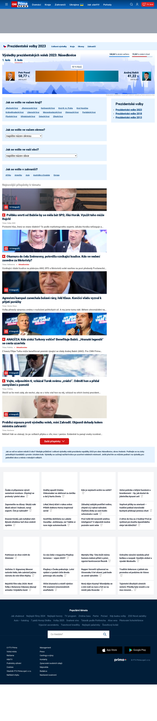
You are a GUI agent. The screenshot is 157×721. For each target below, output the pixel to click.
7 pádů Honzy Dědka (41, 657)
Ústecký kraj (44, 116)
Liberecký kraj (33, 112)
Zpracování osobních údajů (51, 700)
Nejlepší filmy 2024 (35, 652)
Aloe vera (112, 657)
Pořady (107, 5)
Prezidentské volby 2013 (129, 117)
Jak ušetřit (93, 5)
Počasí (104, 652)
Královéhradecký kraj (15, 112)
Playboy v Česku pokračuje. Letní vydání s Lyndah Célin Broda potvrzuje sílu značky (58, 609)
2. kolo (18, 60)
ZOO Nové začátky (137, 652)
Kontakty (43, 696)
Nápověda (44, 704)
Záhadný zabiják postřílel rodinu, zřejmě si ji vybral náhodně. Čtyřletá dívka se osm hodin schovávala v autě (96, 546)
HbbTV (9, 696)
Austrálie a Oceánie (41, 175)
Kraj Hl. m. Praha (65, 108)
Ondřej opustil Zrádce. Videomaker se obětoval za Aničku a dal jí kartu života (59, 529)
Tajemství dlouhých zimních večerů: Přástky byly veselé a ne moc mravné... (134, 623)
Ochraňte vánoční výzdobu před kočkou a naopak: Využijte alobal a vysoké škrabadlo (135, 594)
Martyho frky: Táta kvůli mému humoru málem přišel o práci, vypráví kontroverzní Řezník (96, 594)
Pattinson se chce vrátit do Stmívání (17, 593)
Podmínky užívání (14, 700)
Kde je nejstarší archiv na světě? (96, 527)
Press (42, 688)
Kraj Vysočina (82, 108)
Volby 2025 (58, 657)
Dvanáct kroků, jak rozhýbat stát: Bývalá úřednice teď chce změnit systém (20, 558)
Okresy (81, 46)
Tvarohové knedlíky (70, 661)
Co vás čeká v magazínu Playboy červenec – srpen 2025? (58, 593)
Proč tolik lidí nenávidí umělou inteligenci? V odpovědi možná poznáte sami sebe (95, 558)
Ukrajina (74, 5)
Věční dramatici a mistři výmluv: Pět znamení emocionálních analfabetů (58, 623)
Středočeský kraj (28, 116)
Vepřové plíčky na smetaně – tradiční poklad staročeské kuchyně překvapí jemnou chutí (135, 544)
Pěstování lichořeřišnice (131, 657)
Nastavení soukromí (48, 712)
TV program (70, 652)
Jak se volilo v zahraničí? (22, 169)
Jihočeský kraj (12, 108)
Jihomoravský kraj (29, 108)
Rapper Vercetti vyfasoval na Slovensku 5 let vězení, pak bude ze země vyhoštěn (96, 609)
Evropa (56, 175)
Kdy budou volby (118, 652)
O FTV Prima (12, 684)
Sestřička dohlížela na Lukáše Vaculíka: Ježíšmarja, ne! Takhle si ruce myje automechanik (59, 558)
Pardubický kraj (89, 112)
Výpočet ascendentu (49, 661)
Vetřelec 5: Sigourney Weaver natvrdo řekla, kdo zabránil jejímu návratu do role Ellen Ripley (20, 609)
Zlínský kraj (58, 116)
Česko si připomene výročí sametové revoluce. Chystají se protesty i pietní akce (19, 529)
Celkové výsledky (59, 46)
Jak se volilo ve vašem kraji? (24, 102)
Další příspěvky (56, 477)
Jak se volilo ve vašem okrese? (25, 129)
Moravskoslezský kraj (52, 112)
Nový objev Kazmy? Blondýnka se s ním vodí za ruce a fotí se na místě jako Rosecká (97, 623)
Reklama (10, 692)
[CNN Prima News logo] (19, 4)
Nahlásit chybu (13, 712)
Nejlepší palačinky (91, 661)
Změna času (84, 652)
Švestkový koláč (110, 661)
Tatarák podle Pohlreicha (93, 657)
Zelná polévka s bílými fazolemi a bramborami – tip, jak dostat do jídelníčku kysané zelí (135, 529)
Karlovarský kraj (48, 108)
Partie (96, 652)
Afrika (8, 175)
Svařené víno (72, 657)
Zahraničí (60, 5)
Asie (28, 175)
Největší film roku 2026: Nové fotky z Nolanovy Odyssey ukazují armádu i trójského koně (20, 623)
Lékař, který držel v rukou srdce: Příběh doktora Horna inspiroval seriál (58, 544)
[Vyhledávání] (131, 4)
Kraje (48, 5)
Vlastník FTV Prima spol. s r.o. (19, 708)
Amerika (18, 175)
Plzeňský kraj (11, 116)
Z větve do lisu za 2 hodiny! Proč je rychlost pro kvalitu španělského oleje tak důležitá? (135, 558)
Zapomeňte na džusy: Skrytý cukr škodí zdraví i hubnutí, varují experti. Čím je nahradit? (20, 544)
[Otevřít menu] (6, 4)
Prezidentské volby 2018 (129, 113)
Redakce (43, 708)
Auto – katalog (21, 657)
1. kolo (6, 60)
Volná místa (12, 688)
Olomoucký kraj (71, 112)
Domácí (36, 5)
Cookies (10, 704)
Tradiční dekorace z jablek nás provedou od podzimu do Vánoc (134, 609)
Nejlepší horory (54, 652)
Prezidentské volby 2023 (129, 109)
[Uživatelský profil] (137, 4)
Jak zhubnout (17, 652)
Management (45, 684)
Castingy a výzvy (46, 692)
